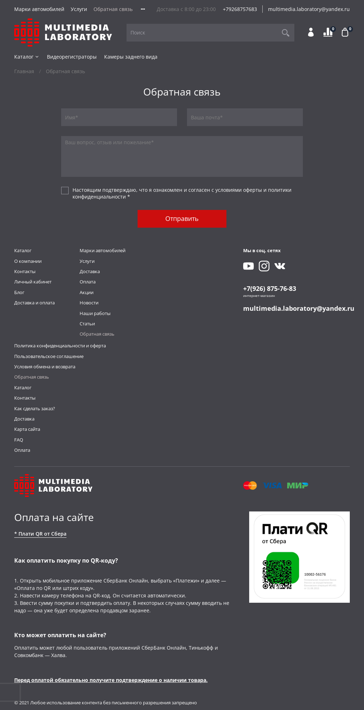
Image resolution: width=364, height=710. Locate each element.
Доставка (90, 272)
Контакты (25, 272)
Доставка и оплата (34, 303)
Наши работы (95, 313)
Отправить (182, 218)
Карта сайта (27, 429)
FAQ (18, 440)
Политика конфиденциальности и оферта (60, 346)
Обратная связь (113, 9)
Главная (24, 71)
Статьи (87, 324)
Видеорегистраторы (72, 56)
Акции (86, 292)
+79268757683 (240, 9)
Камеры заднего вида (130, 56)
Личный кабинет (33, 282)
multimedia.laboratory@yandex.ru (309, 9)
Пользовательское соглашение (49, 356)
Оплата (88, 282)
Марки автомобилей (39, 9)
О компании (28, 261)
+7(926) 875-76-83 (269, 288)
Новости (89, 303)
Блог (19, 292)
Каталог (26, 56)
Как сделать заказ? (34, 409)
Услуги (79, 9)
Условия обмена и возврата (44, 367)
